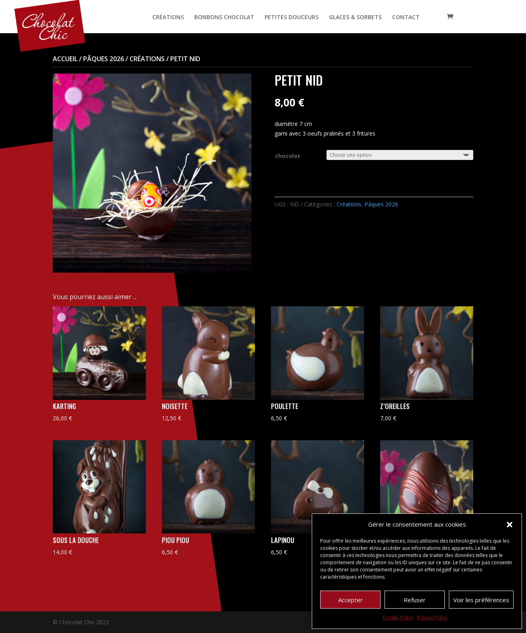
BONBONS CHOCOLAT (224, 17)
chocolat (287, 156)
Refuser (415, 600)
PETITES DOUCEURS (292, 17)
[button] (510, 525)
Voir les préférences (481, 600)
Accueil (65, 58)
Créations (147, 58)
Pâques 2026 (103, 58)
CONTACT (406, 17)
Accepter (350, 600)
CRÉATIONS (168, 17)
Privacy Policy (432, 617)
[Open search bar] (434, 16)
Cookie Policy (398, 617)
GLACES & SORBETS (355, 17)
